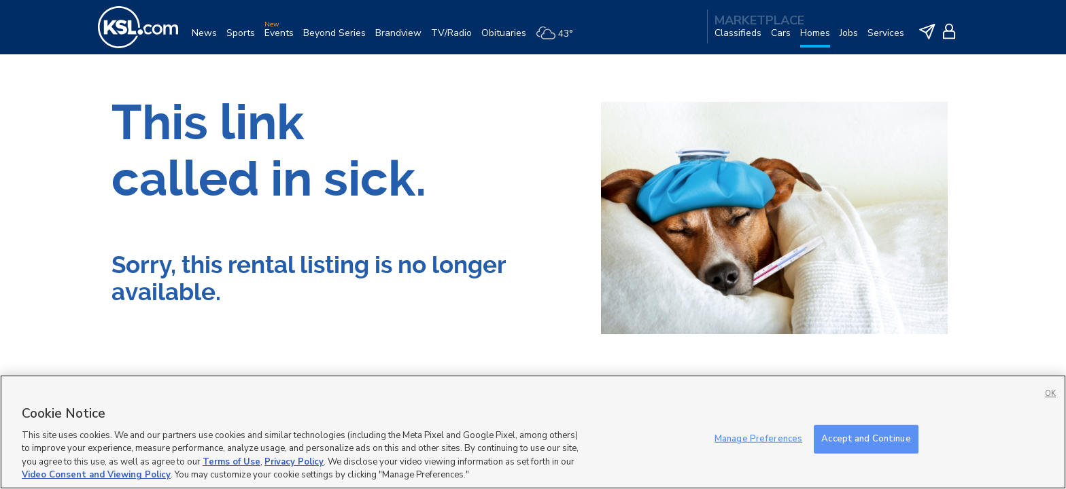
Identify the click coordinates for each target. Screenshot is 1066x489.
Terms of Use (231, 462)
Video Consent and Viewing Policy (96, 475)
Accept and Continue (865, 439)
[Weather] (559, 38)
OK (1050, 393)
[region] (533, 432)
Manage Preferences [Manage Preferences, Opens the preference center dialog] (758, 439)
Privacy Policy (294, 462)
